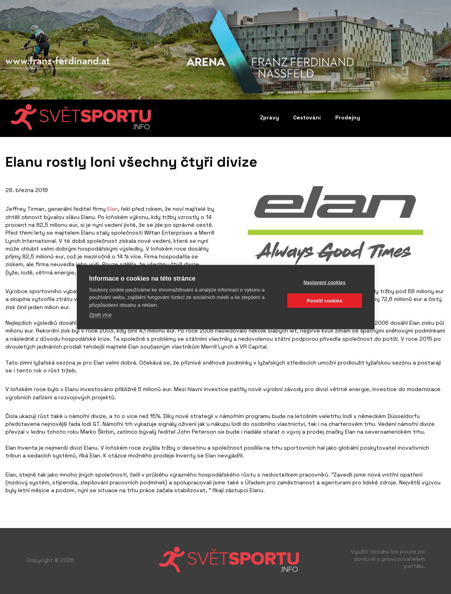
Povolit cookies (324, 300)
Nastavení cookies (324, 282)
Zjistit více (100, 315)
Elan (112, 208)
